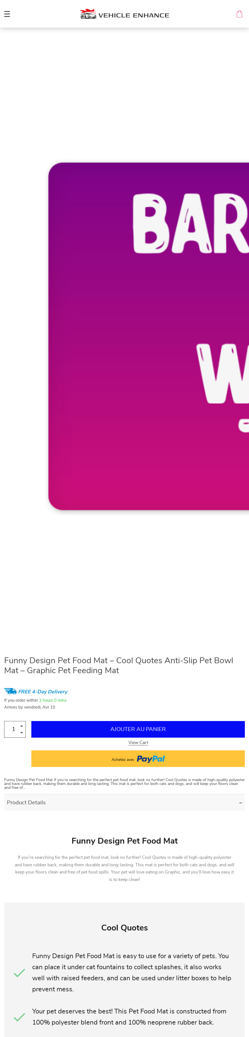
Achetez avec (138, 758)
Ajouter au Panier (138, 729)
